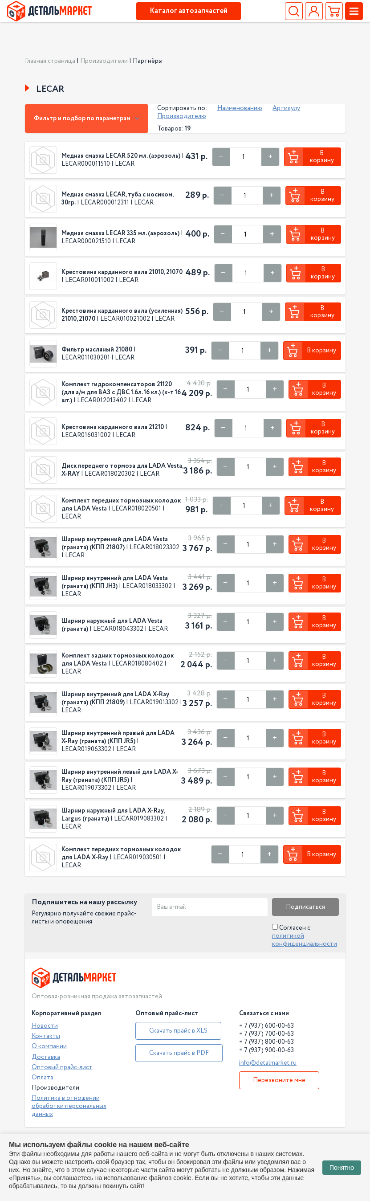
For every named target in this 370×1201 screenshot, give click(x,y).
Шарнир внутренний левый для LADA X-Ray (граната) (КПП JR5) (120, 776)
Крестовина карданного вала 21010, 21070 (122, 272)
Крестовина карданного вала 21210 (112, 427)
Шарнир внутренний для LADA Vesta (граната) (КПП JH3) (114, 582)
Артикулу (286, 108)
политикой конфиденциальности (304, 939)
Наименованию (239, 108)
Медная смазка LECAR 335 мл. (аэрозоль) (120, 233)
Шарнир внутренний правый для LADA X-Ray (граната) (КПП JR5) (118, 737)
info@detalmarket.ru (268, 1062)
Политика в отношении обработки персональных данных (69, 1106)
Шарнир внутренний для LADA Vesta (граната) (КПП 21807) (114, 543)
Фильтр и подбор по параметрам (87, 118)
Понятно (341, 1167)
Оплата (42, 1077)
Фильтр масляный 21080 (96, 349)
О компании (49, 1046)
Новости (45, 1025)
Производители (104, 61)
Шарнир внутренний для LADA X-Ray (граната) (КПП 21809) (115, 698)
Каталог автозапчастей (189, 11)
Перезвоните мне (279, 1080)
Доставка (46, 1057)
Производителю (181, 116)
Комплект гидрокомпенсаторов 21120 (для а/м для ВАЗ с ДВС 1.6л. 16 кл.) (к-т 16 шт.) (121, 392)
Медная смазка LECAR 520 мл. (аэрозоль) (120, 155)
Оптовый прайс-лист (62, 1067)
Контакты (46, 1036)
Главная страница (50, 61)
